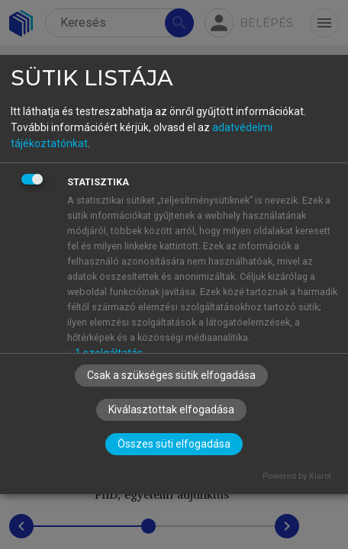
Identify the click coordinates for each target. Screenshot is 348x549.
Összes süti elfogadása (174, 444)
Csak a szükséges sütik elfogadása (171, 375)
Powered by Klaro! (297, 476)
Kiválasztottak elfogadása (171, 409)
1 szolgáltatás (105, 353)
